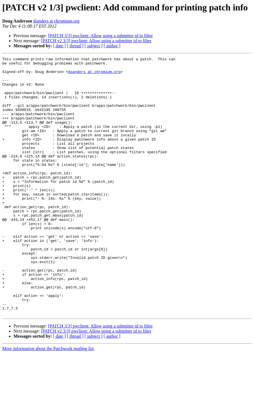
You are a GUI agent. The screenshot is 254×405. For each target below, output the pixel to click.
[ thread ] (75, 45)
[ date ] (59, 45)
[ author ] (112, 45)
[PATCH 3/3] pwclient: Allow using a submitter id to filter (100, 35)
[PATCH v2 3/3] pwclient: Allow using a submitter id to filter (96, 40)
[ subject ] (94, 45)
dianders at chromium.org (56, 21)
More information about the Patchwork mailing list (48, 400)
